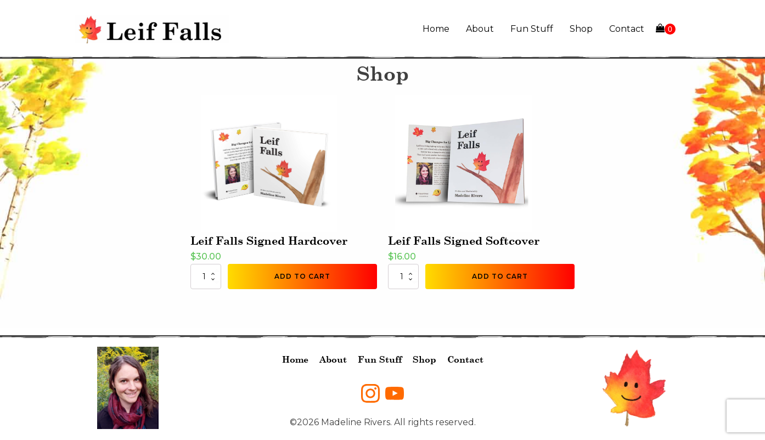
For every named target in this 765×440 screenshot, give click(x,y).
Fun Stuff (531, 29)
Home (436, 29)
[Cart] (665, 29)
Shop (581, 29)
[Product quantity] (205, 276)
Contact (626, 29)
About (480, 29)
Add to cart (302, 276)
